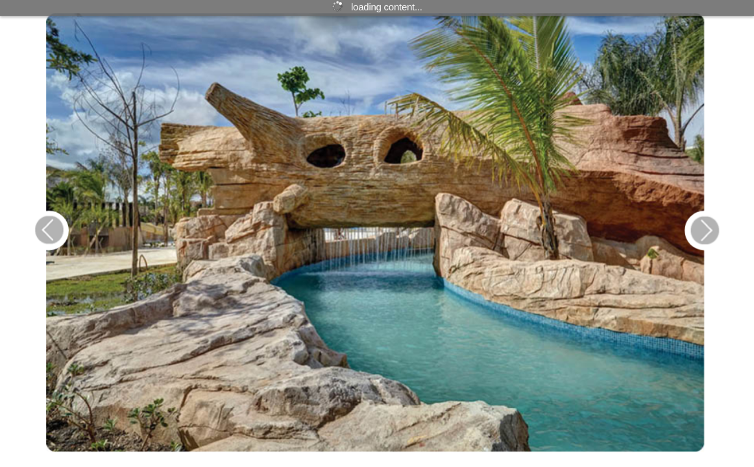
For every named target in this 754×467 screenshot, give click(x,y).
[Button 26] (701, 230)
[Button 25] (47, 230)
